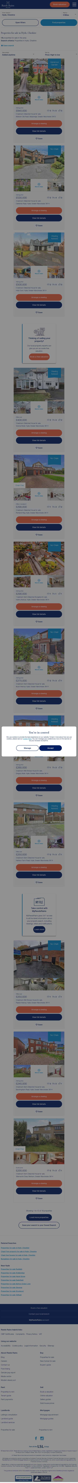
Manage (27, 748)
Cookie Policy (27, 739)
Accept (50, 748)
